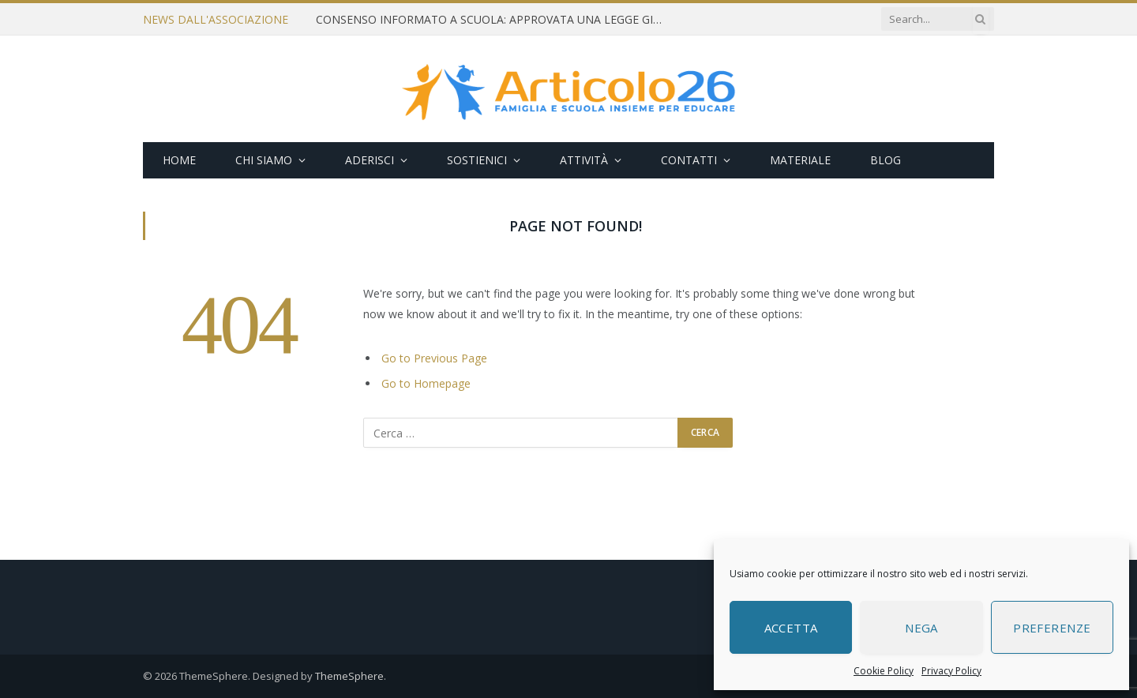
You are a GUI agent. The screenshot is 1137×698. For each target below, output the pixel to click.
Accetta (791, 628)
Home (179, 159)
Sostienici (477, 159)
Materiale (800, 159)
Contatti (689, 159)
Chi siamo (263, 159)
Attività (584, 159)
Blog (885, 159)
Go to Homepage (426, 383)
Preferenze (1052, 628)
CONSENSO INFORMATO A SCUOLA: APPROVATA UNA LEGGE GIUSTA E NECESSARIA (493, 20)
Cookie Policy (884, 670)
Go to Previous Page (434, 358)
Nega (921, 628)
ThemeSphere (349, 676)
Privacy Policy (951, 670)
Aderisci (369, 159)
